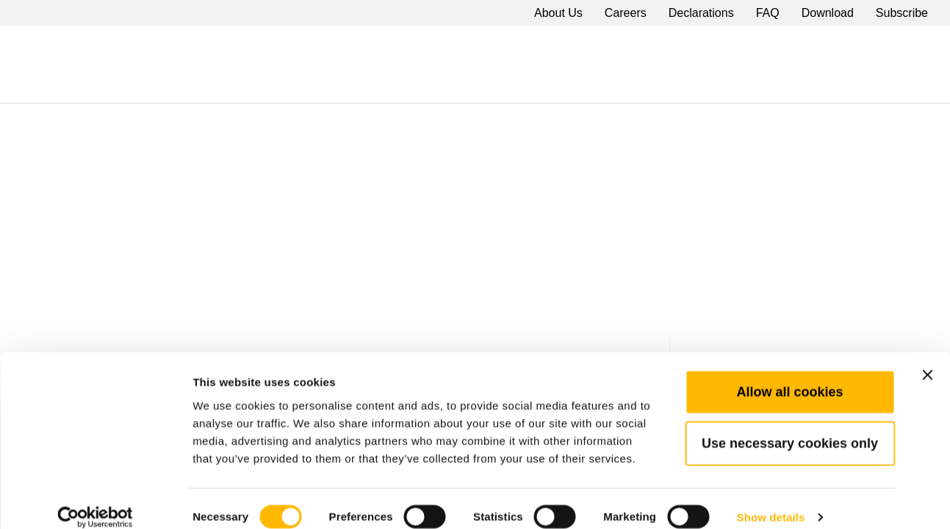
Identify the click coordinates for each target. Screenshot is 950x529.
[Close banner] (927, 357)
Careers (626, 13)
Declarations (701, 13)
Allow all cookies (789, 374)
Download (828, 13)
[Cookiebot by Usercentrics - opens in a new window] (95, 500)
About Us (558, 13)
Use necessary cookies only (790, 425)
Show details (771, 500)
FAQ (768, 13)
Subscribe (902, 13)
